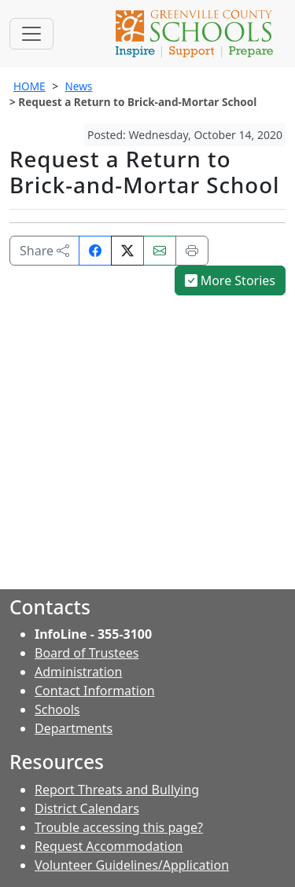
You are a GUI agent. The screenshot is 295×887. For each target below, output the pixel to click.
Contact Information (95, 690)
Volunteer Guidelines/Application (132, 865)
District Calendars (87, 808)
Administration (78, 671)
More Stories (230, 280)
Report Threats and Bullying (117, 789)
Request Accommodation (109, 846)
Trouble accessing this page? (119, 827)
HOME (29, 86)
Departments (73, 728)
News (78, 86)
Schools (57, 709)
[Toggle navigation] (31, 33)
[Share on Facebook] (95, 251)
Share (44, 250)
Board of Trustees (86, 653)
